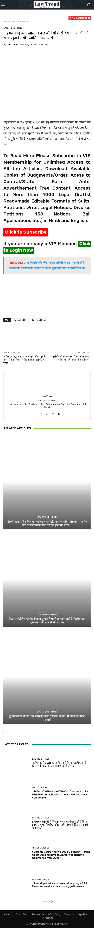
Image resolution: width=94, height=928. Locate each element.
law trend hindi (39, 320)
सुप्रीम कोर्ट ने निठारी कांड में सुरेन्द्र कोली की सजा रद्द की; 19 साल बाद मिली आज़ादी (47, 718)
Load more (47, 901)
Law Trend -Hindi (19, 21)
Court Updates (39, 788)
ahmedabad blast (21, 320)
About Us (8, 914)
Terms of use (38, 914)
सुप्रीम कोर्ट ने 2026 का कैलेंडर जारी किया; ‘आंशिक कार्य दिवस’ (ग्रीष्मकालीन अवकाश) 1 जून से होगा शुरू (59, 764)
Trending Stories (40, 848)
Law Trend (12, 44)
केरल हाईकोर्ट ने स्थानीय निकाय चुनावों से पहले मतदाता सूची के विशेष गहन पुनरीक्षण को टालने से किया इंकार (47, 620)
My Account (47, 917)
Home (6, 21)
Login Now (82, 914)
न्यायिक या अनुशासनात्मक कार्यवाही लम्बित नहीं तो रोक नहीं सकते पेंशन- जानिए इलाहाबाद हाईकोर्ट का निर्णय (24, 359)
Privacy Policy (22, 914)
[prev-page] (5, 732)
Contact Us (69, 914)
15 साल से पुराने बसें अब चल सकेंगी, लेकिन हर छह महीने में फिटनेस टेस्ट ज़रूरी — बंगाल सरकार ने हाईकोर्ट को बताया (59, 885)
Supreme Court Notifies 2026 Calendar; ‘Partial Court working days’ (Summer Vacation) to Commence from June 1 (61, 854)
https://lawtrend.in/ (47, 401)
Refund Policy (54, 914)
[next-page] (11, 732)
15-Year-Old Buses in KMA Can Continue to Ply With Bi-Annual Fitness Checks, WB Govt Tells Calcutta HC (60, 794)
